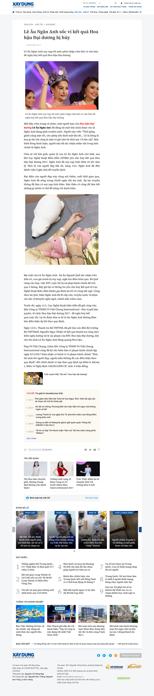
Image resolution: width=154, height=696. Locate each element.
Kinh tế (46, 12)
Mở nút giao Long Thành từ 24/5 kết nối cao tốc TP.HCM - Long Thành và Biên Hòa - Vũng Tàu (37, 579)
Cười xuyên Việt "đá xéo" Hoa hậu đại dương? (65, 374)
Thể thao (94, 12)
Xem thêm (31, 438)
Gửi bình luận (91, 498)
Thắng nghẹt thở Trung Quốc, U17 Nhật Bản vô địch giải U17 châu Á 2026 (37, 566)
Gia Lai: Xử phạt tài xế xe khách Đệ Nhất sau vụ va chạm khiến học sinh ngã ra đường (120, 591)
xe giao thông (89, 7)
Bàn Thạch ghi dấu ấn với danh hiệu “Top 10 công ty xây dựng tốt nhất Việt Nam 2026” (61, 630)
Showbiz (50, 24)
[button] (74, 551)
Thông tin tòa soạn (131, 655)
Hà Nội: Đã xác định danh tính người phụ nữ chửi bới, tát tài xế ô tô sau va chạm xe (30, 541)
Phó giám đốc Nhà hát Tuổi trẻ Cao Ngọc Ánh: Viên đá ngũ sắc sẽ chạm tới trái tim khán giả (65, 400)
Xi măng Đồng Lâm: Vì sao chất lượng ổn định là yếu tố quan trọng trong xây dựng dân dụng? (74, 644)
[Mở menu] (140, 12)
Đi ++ (119, 12)
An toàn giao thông (118, 7)
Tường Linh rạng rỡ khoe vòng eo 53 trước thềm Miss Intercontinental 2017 (61, 483)
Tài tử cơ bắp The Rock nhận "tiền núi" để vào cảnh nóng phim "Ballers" (66, 431)
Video (125, 12)
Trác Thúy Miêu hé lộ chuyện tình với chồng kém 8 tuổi (87, 482)
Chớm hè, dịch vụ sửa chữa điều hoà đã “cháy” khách (92, 542)
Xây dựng (27, 12)
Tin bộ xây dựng (135, 7)
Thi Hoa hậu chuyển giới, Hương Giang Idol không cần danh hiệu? (35, 483)
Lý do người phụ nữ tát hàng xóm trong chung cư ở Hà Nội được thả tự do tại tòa (61, 541)
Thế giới (112, 12)
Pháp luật (54, 12)
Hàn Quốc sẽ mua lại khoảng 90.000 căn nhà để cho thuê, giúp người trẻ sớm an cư (78, 566)
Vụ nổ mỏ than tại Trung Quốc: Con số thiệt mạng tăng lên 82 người (121, 566)
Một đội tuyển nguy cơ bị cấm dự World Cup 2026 (79, 591)
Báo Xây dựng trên (40, 449)
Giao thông (37, 12)
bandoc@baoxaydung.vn (73, 676)
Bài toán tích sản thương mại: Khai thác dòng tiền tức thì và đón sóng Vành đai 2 (91, 630)
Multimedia (133, 12)
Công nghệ (103, 12)
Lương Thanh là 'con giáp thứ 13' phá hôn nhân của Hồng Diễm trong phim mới (66, 415)
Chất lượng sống (66, 12)
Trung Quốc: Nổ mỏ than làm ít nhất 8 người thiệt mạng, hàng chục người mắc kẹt (120, 579)
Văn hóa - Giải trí (81, 12)
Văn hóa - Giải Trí (33, 24)
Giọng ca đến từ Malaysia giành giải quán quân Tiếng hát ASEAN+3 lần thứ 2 (63, 423)
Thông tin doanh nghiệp (29, 602)
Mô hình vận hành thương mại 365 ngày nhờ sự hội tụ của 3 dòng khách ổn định (124, 630)
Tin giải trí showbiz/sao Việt (49, 393)
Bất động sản (102, 7)
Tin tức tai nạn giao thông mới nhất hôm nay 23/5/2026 (37, 591)
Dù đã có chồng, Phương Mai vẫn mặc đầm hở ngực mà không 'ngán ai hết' (66, 407)
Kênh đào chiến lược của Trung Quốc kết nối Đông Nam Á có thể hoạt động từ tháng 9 (79, 579)
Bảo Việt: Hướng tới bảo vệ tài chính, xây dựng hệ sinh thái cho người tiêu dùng (30, 630)
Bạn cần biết (23, 644)
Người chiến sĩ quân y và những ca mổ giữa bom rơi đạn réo (123, 542)
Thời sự (18, 12)
